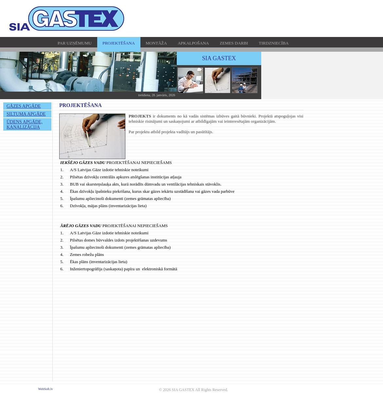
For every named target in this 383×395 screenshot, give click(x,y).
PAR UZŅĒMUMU (75, 43)
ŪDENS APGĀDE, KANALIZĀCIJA (25, 124)
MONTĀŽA (156, 43)
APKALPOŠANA (193, 43)
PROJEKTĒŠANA (118, 43)
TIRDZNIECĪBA (274, 43)
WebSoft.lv (45, 389)
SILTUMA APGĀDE (26, 114)
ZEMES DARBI (234, 43)
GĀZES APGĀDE (24, 106)
